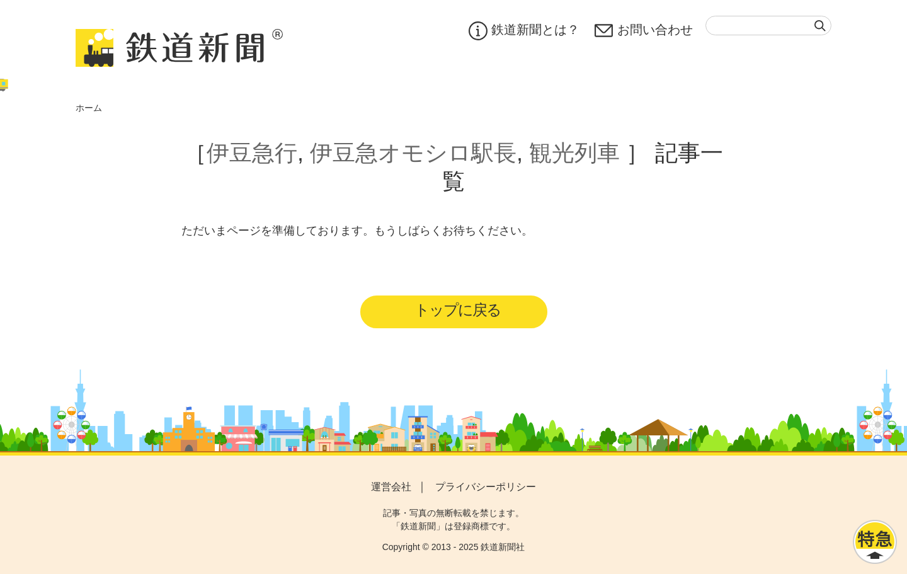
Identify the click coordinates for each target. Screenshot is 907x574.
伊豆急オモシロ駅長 (413, 153)
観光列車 (574, 153)
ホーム (89, 108)
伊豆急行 (252, 153)
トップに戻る (457, 309)
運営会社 (391, 486)
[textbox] (768, 25)
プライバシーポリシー (485, 486)
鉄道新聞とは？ (524, 30)
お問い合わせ (644, 30)
